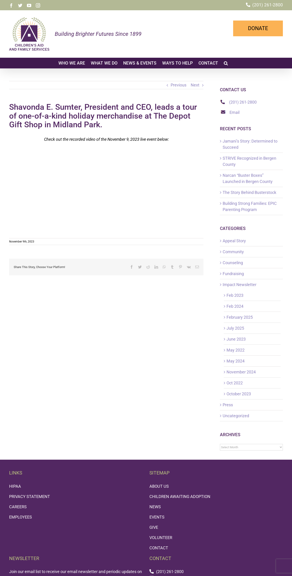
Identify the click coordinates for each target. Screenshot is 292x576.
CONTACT (158, 547)
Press (228, 404)
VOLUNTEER (160, 537)
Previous (178, 85)
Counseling (233, 262)
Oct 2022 (235, 383)
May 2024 (236, 361)
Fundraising (233, 273)
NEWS (155, 506)
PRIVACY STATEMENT (29, 496)
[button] (226, 63)
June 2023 (236, 339)
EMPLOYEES (20, 517)
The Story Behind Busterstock (249, 192)
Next (195, 85)
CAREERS (18, 506)
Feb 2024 (235, 306)
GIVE (153, 527)
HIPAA (15, 486)
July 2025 (235, 328)
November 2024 (241, 372)
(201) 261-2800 (267, 5)
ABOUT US (159, 486)
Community (233, 251)
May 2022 (236, 350)
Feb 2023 (235, 295)
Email (234, 112)
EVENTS (156, 517)
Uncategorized (236, 415)
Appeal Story (234, 240)
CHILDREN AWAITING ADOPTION (179, 496)
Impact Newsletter (239, 284)
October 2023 (239, 393)
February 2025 (240, 317)
